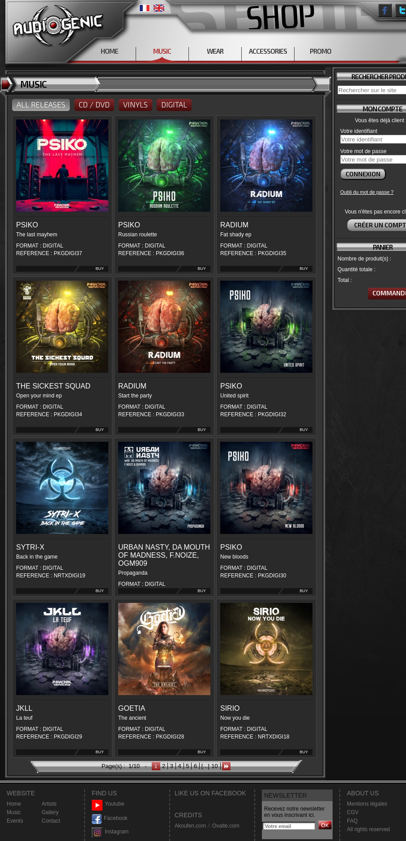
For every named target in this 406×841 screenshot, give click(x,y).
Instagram (110, 832)
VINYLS (135, 104)
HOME (109, 51)
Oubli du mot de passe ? (366, 192)
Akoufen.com (190, 826)
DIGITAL (174, 104)
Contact (51, 821)
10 (214, 766)
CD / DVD (94, 104)
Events (15, 821)
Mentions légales (367, 804)
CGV (353, 812)
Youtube (108, 804)
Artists (49, 804)
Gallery (50, 812)
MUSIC (162, 51)
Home (14, 804)
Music (14, 812)
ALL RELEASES (41, 104)
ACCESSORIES (268, 51)
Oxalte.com (225, 826)
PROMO (320, 51)
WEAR (215, 51)
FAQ (352, 821)
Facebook (110, 818)
